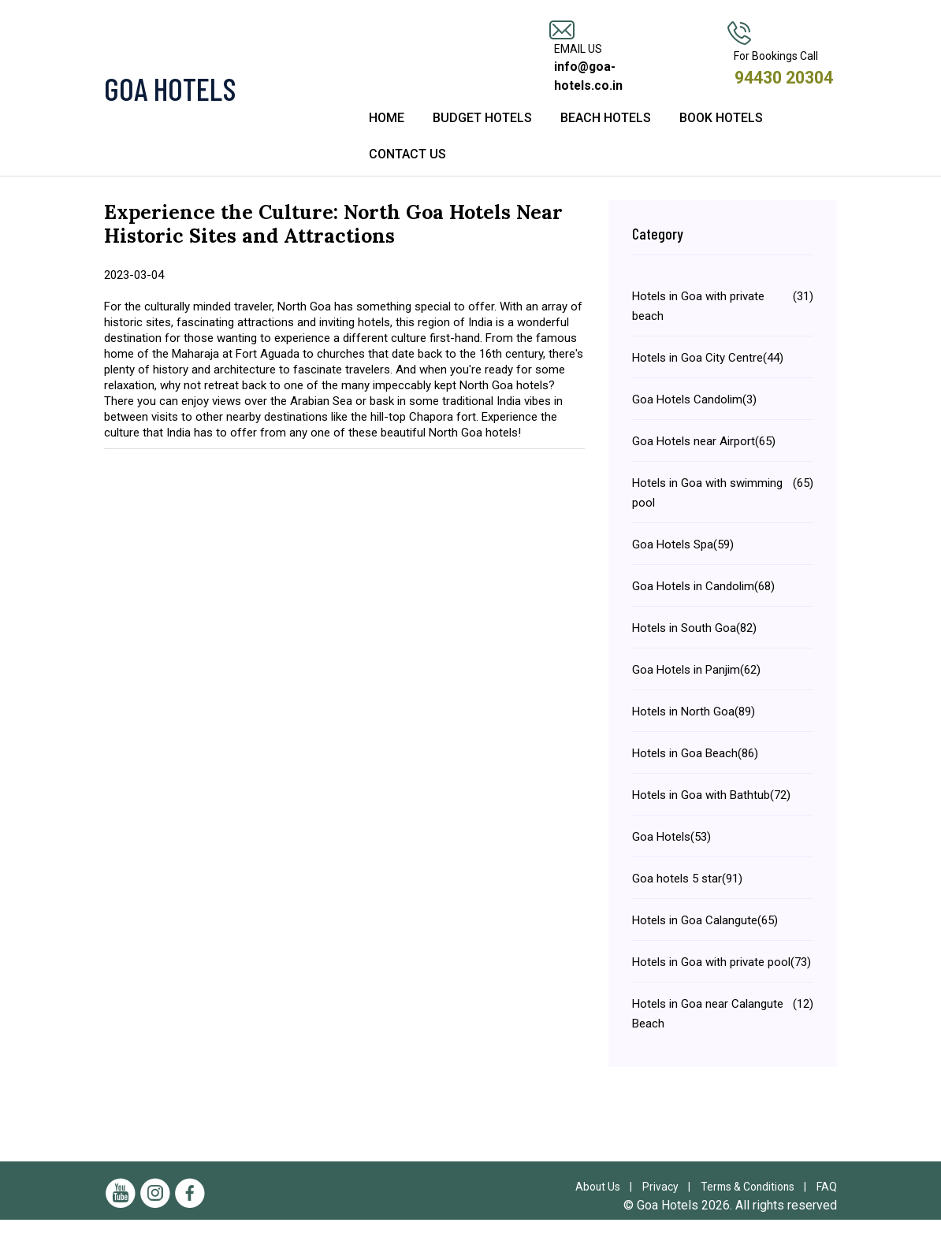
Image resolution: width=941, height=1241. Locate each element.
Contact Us (407, 175)
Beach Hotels (605, 139)
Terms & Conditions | (755, 1208)
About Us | (603, 1208)
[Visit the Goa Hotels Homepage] (218, 98)
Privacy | (666, 1208)
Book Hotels (721, 139)
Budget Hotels (482, 139)
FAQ (826, 1208)
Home (386, 139)
